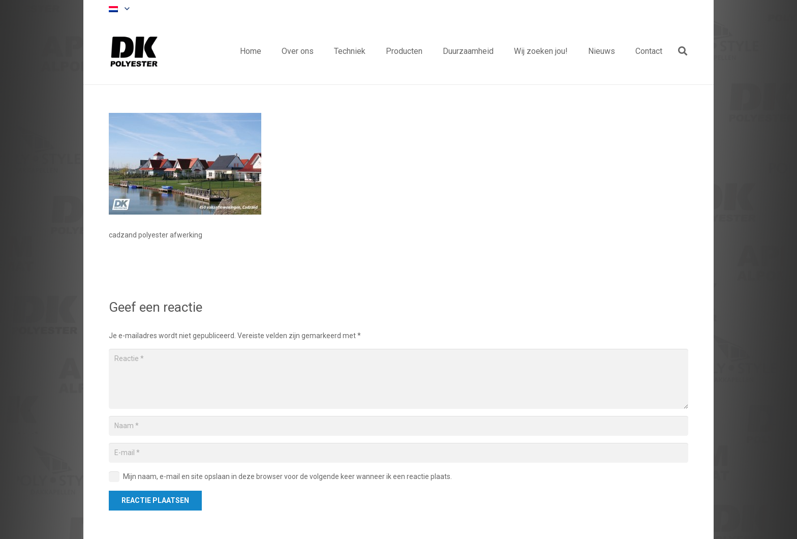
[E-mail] (398, 453)
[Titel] (134, 51)
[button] (119, 9)
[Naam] (398, 426)
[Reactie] (398, 379)
